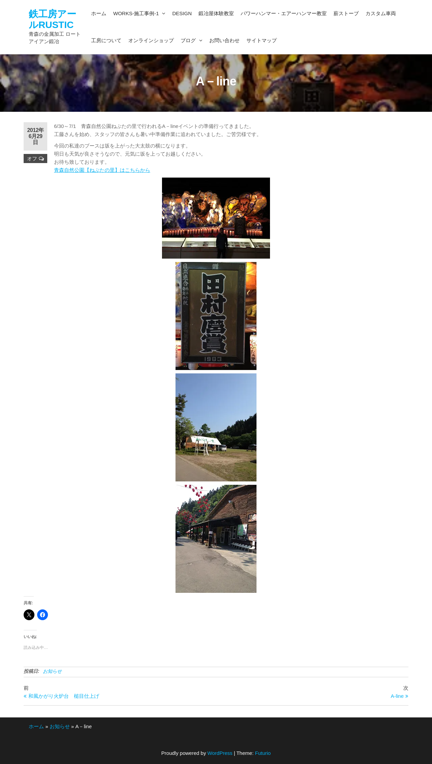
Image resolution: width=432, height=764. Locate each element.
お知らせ (52, 671)
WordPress (220, 753)
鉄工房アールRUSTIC (52, 19)
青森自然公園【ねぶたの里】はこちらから (102, 170)
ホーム (36, 726)
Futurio (263, 753)
